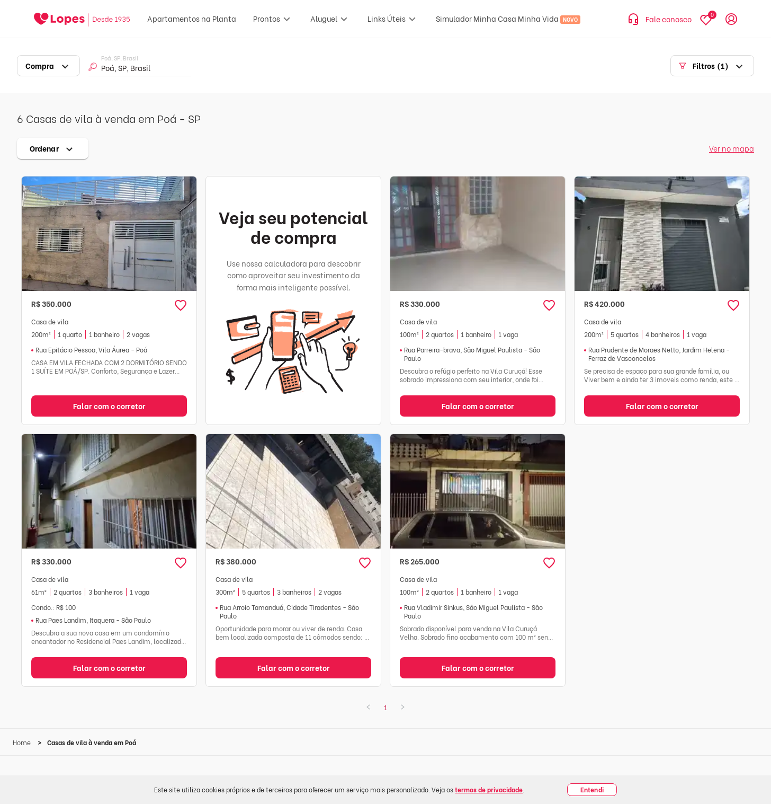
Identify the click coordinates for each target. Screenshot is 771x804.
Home (22, 742)
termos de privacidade (489, 789)
